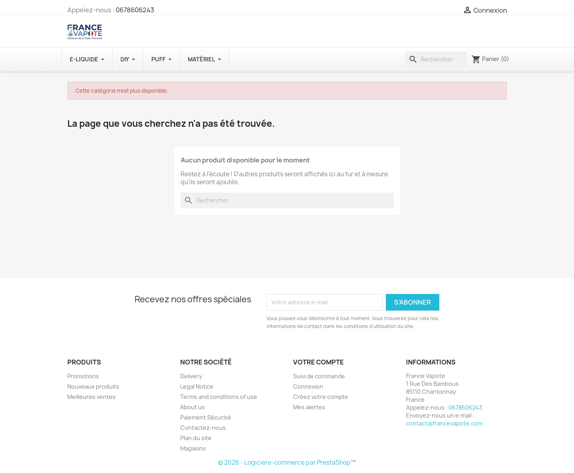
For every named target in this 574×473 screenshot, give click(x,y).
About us (192, 407)
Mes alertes (309, 407)
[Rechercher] (436, 59)
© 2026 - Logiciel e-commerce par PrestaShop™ (287, 462)
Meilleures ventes (91, 397)
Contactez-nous (203, 427)
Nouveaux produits (93, 386)
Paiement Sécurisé (205, 417)
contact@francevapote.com (444, 423)
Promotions (83, 376)
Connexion (308, 386)
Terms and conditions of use (218, 397)
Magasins (193, 448)
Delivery (191, 376)
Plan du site (196, 438)
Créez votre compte (320, 397)
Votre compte (318, 362)
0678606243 (135, 10)
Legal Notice (197, 386)
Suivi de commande (319, 376)
